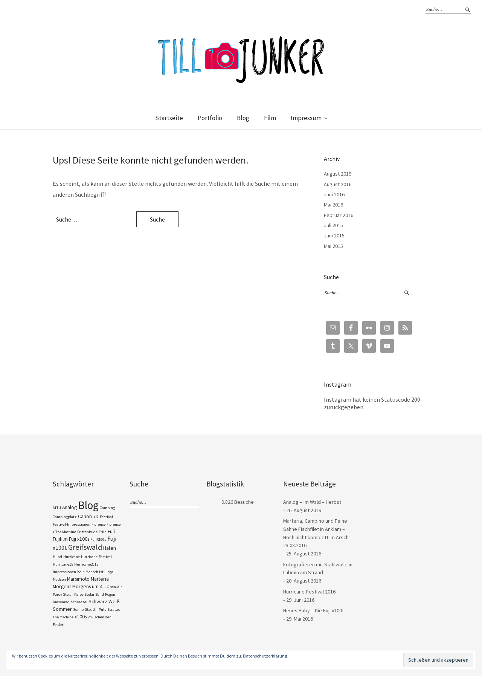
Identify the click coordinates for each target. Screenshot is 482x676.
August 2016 (337, 184)
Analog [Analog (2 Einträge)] (69, 507)
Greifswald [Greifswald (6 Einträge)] (85, 547)
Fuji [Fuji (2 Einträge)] (111, 531)
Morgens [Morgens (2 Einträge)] (62, 586)
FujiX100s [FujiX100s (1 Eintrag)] (98, 539)
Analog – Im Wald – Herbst (312, 502)
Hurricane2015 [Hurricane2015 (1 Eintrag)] (86, 564)
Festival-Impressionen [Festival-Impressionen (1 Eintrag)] (71, 524)
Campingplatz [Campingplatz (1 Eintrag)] (65, 516)
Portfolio (210, 118)
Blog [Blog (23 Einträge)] (88, 505)
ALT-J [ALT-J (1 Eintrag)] (57, 507)
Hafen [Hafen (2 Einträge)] (109, 547)
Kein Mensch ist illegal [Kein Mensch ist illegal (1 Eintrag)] (95, 571)
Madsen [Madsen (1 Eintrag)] (59, 579)
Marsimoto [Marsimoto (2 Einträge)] (78, 578)
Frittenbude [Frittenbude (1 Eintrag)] (87, 531)
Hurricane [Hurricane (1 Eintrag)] (71, 556)
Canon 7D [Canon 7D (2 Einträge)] (88, 516)
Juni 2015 (334, 235)
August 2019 (337, 173)
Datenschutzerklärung (265, 656)
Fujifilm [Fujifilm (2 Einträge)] (60, 538)
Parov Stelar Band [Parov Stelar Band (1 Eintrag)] (89, 594)
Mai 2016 (333, 204)
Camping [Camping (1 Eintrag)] (107, 507)
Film (270, 118)
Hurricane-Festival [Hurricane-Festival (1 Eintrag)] (96, 556)
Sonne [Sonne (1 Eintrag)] (78, 609)
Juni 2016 (334, 194)
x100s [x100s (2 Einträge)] (81, 616)
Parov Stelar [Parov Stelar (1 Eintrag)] (63, 594)
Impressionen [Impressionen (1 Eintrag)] (64, 571)
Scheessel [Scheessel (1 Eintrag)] (79, 602)
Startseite (169, 118)
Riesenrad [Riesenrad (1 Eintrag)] (61, 602)
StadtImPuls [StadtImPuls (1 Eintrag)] (95, 609)
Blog (243, 118)
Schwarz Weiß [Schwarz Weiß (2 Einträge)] (103, 601)
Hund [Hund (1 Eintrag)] (57, 556)
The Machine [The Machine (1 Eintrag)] (63, 617)
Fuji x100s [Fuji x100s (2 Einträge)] (79, 538)
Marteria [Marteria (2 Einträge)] (100, 578)
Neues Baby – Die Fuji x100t (313, 610)
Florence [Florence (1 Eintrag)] (98, 524)
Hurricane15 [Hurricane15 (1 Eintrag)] (63, 564)
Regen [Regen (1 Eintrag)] (110, 594)
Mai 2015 (333, 246)
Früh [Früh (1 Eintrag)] (103, 531)
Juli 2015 (333, 225)
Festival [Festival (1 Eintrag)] (106, 516)
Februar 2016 (338, 215)
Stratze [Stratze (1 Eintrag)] (113, 609)
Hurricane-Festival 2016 (309, 591)
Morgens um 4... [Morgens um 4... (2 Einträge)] (89, 586)
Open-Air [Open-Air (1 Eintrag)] (114, 586)
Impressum (306, 118)
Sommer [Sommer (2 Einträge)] (62, 609)
